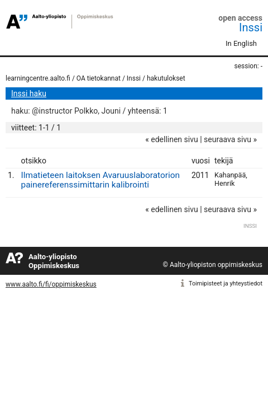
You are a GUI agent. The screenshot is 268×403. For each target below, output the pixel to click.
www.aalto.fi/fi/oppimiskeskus (51, 284)
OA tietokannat (98, 78)
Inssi (250, 27)
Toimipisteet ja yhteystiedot (225, 283)
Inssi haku (28, 93)
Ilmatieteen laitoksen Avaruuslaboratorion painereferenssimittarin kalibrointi (100, 180)
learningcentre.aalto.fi (38, 78)
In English (241, 43)
